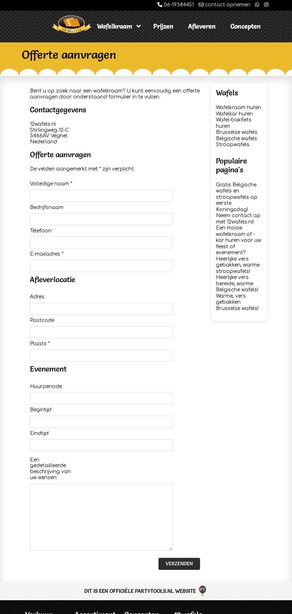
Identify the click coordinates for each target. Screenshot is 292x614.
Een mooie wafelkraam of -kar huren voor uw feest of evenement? (238, 240)
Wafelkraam (114, 26)
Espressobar (140, 529)
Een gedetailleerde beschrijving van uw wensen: (50, 384)
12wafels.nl (67, 607)
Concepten (245, 26)
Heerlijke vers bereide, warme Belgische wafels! (237, 283)
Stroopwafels (232, 144)
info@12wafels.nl (194, 544)
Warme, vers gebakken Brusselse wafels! (237, 302)
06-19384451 (175, 4)
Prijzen (163, 26)
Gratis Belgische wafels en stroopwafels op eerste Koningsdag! (236, 197)
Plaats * (40, 293)
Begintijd (40, 342)
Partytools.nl (256, 607)
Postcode (42, 278)
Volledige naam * (51, 183)
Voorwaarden (42, 545)
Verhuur (38, 504)
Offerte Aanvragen (39, 524)
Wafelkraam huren (238, 107)
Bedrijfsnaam (46, 199)
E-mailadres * (46, 229)
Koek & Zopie (140, 575)
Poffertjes (136, 547)
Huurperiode (46, 327)
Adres (37, 263)
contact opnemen (224, 4)
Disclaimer (38, 554)
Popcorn (135, 557)
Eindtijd (39, 357)
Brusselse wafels (236, 132)
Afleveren (202, 26)
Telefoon (40, 213)
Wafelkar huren (234, 114)
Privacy (34, 563)
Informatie (38, 536)
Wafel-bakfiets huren (92, 548)
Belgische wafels (236, 138)
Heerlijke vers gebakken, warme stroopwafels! (238, 265)
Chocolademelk (144, 583)
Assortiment (95, 504)
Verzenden (179, 453)
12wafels (188, 504)
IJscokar (135, 521)
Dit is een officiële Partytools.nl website (146, 480)
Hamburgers (140, 565)
